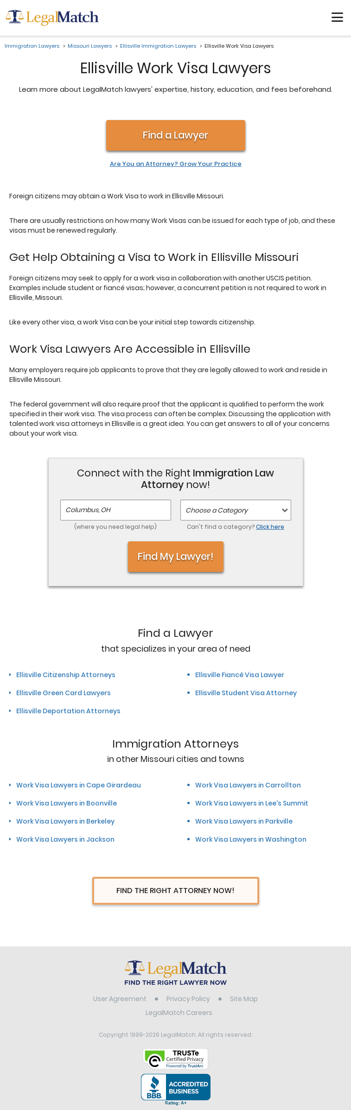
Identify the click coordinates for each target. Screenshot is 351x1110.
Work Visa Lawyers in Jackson (65, 839)
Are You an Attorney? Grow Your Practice (176, 164)
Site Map (244, 998)
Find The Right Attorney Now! (175, 890)
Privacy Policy (188, 998)
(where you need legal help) (115, 527)
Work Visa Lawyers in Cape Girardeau (78, 785)
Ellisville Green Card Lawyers (63, 693)
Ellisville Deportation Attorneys (68, 711)
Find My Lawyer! (176, 556)
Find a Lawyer (175, 135)
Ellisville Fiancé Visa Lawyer (239, 674)
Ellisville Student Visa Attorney (246, 693)
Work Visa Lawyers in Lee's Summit (251, 803)
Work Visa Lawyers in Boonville (66, 803)
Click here (270, 527)
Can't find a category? (235, 527)
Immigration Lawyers (32, 46)
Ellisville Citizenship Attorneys (65, 674)
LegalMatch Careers (179, 1012)
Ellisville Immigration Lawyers (158, 46)
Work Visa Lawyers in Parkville (244, 821)
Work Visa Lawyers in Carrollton (248, 785)
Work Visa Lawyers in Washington (250, 839)
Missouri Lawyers (90, 46)
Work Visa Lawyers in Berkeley (65, 821)
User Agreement (120, 998)
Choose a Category (216, 510)
